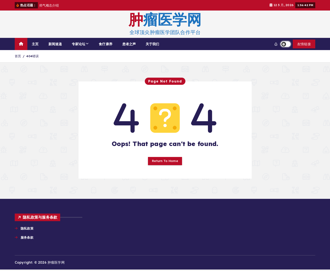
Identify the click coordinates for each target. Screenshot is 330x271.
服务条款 (28, 238)
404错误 (33, 56)
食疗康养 (105, 44)
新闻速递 (55, 44)
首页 (18, 56)
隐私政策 (27, 229)
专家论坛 (78, 44)
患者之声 (129, 44)
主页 (35, 44)
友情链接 (304, 44)
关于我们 (152, 44)
